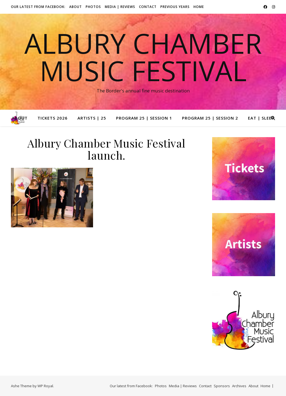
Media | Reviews (120, 6)
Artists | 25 (91, 118)
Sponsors (222, 385)
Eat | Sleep (261, 118)
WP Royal (45, 385)
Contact (148, 6)
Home (198, 6)
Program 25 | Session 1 (144, 118)
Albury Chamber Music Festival (143, 56)
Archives (239, 385)
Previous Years (175, 6)
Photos (93, 6)
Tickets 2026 (52, 118)
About (75, 6)
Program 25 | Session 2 (210, 118)
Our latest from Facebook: (38, 6)
